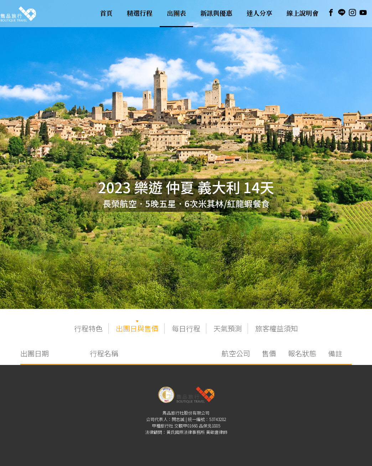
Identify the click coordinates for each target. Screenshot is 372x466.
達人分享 (259, 13)
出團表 (176, 13)
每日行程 (186, 328)
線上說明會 (302, 13)
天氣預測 (227, 328)
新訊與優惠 (216, 13)
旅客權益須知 (276, 328)
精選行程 (140, 13)
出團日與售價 (137, 328)
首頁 (106, 13)
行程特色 (88, 328)
